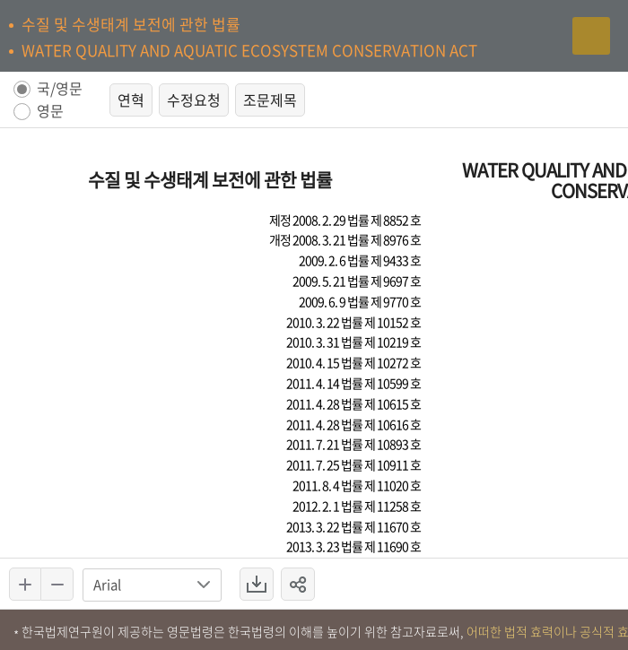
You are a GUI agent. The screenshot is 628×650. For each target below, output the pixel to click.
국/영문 (60, 89)
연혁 (131, 99)
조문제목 (270, 99)
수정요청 (194, 99)
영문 (50, 111)
